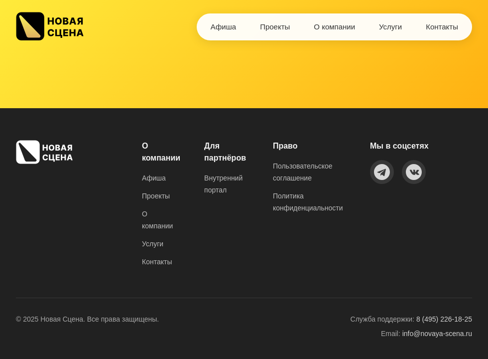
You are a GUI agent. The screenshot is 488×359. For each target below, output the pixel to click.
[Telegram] (382, 172)
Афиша (223, 26)
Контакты (442, 26)
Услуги (390, 26)
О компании (334, 26)
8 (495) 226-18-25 (444, 319)
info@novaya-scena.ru (437, 334)
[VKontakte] (414, 172)
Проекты (275, 26)
